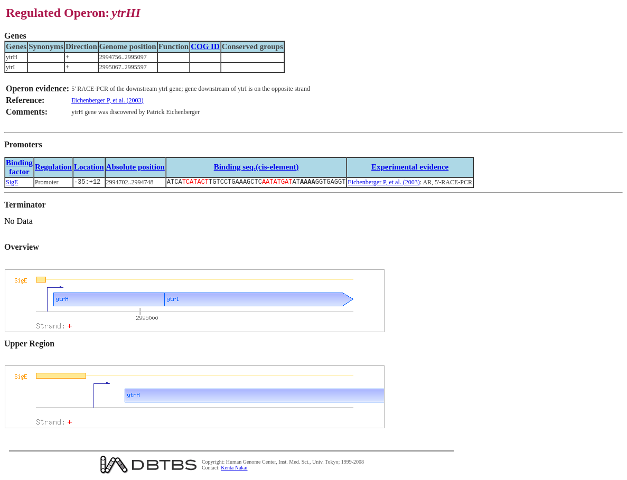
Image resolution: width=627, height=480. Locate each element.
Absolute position (135, 167)
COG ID (205, 46)
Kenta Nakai (234, 469)
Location (89, 167)
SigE (12, 182)
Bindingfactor (19, 167)
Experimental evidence (409, 167)
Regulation (53, 167)
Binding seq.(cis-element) (256, 167)
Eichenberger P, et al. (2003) (107, 100)
